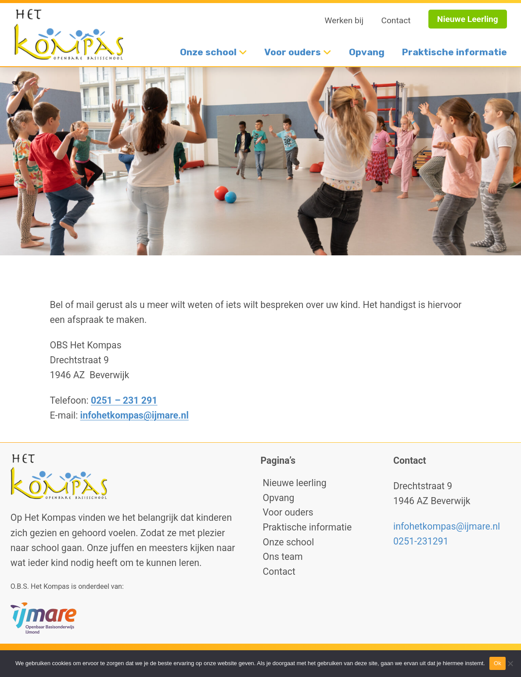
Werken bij (344, 20)
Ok (497, 663)
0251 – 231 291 (124, 400)
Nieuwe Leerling (467, 19)
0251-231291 (421, 541)
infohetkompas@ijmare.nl (134, 415)
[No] (510, 663)
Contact (395, 20)
